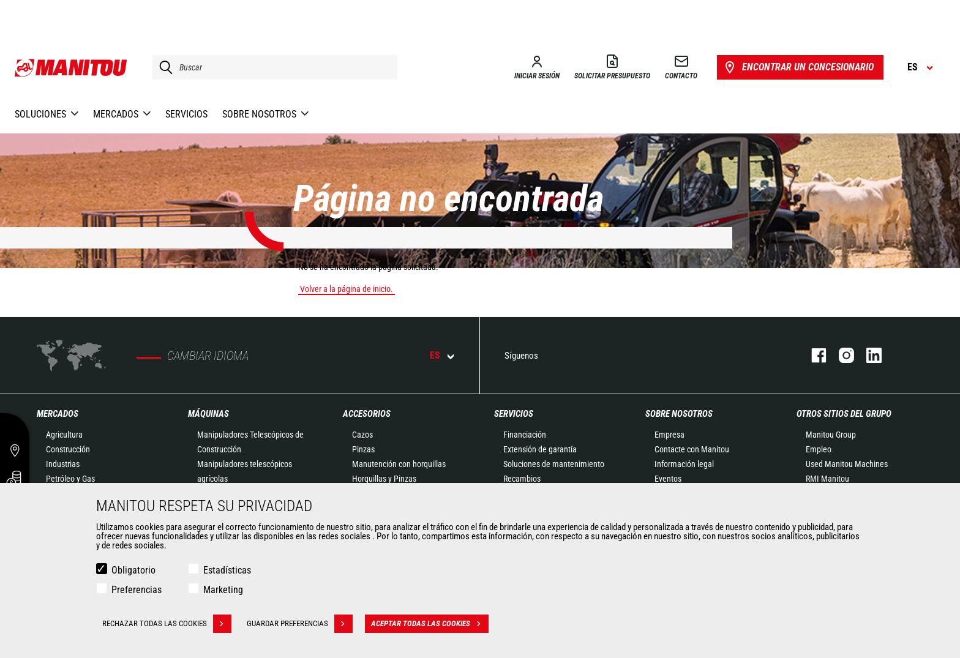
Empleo (818, 449)
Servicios (513, 413)
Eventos (667, 479)
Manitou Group (831, 434)
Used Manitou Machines (847, 464)
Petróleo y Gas (70, 479)
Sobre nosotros (679, 413)
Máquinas (208, 413)
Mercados (57, 413)
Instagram (840, 355)
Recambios (522, 479)
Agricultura (64, 434)
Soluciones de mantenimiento (553, 464)
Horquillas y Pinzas (384, 479)
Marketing (223, 590)
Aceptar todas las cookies (430, 624)
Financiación (524, 434)
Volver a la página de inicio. (346, 289)
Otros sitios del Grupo (844, 413)
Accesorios (367, 413)
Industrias (63, 464)
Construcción (68, 449)
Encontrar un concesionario (798, 67)
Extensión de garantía (540, 449)
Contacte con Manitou (691, 449)
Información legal (684, 464)
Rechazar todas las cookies (166, 624)
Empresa (669, 434)
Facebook (813, 355)
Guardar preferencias (300, 624)
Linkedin (868, 355)
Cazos (362, 434)
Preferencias (136, 590)
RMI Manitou (827, 479)
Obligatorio (133, 570)
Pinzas (363, 449)
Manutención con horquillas (399, 464)
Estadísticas (227, 570)
